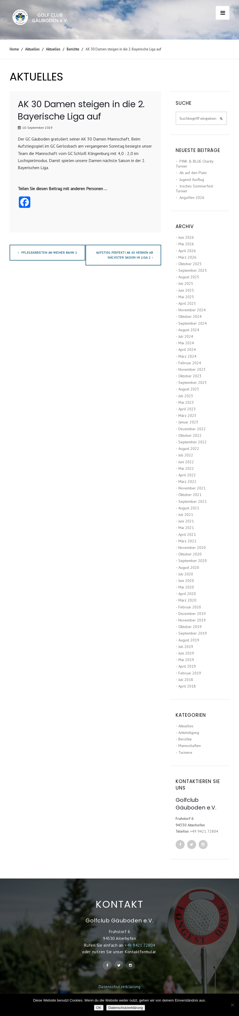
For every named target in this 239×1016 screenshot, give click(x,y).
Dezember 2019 (192, 613)
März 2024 (187, 356)
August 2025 (188, 276)
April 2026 (187, 250)
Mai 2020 (186, 587)
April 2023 (187, 409)
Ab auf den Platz (193, 172)
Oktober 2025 (190, 263)
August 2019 (188, 640)
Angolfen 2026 (191, 197)
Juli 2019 (185, 646)
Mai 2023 (186, 402)
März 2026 (187, 257)
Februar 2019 (189, 673)
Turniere (185, 752)
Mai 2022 (186, 468)
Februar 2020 (189, 607)
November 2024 (192, 309)
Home (14, 49)
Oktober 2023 (190, 375)
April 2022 (187, 475)
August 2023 (188, 389)
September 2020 (192, 560)
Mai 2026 (186, 243)
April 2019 (187, 666)
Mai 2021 (186, 527)
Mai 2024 (186, 342)
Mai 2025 (186, 296)
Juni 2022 (186, 461)
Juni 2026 (186, 237)
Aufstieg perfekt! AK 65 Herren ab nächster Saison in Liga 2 (124, 255)
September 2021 (192, 501)
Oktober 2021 (190, 494)
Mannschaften (189, 745)
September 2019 (192, 633)
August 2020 (188, 567)
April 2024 (187, 349)
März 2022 (187, 481)
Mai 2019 (186, 659)
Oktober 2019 (190, 626)
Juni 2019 (186, 653)
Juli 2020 (185, 574)
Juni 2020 (186, 580)
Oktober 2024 (190, 316)
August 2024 (188, 329)
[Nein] (232, 1005)
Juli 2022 (185, 455)
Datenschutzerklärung (120, 986)
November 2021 (192, 488)
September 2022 (192, 442)
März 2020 (187, 600)
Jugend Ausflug (191, 179)
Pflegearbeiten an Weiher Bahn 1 (47, 253)
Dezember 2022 (192, 428)
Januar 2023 (188, 422)
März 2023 (187, 415)
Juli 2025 (185, 283)
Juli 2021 (185, 514)
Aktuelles (185, 726)
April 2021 (187, 534)
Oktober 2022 (190, 435)
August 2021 (188, 508)
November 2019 (192, 620)
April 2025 (187, 303)
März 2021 (187, 541)
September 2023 (192, 382)
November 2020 (192, 547)
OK (98, 1008)
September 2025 (192, 270)
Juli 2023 (185, 395)
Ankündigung (188, 732)
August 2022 (188, 448)
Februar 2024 (189, 362)
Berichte (185, 739)
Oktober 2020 (190, 554)
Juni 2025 (186, 290)
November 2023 (192, 369)
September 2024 (192, 323)
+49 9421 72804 (204, 831)
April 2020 (187, 593)
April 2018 (187, 686)
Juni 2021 (186, 521)
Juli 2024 (185, 336)
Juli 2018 (185, 679)
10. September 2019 (37, 127)
